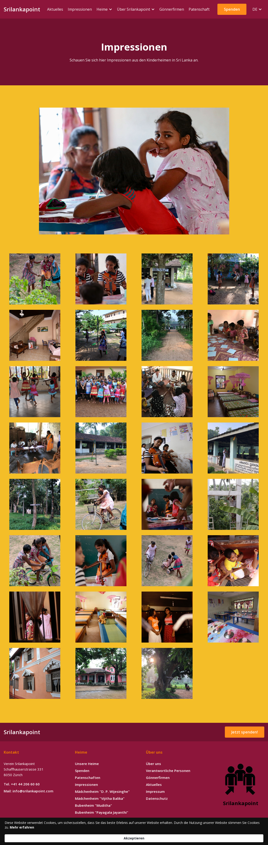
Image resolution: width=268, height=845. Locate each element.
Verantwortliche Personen (168, 770)
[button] (104, 9)
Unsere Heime (87, 763)
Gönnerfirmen (158, 777)
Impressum (155, 791)
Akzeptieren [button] (223, 835)
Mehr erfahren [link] (134, 838)
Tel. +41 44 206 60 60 (22, 784)
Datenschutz (157, 798)
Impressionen (86, 784)
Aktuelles (154, 784)
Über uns (153, 763)
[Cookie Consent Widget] (134, 835)
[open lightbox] (134, 171)
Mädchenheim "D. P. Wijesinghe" (102, 791)
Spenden (82, 770)
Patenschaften (87, 777)
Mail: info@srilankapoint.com (28, 791)
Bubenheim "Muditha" (93, 805)
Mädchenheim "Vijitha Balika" (100, 798)
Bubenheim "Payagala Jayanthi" (101, 812)
